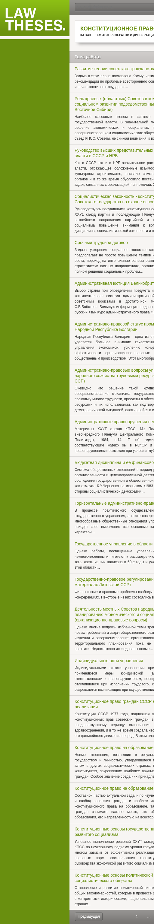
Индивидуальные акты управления (109, 660)
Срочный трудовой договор (101, 242)
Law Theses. (35, 19)
